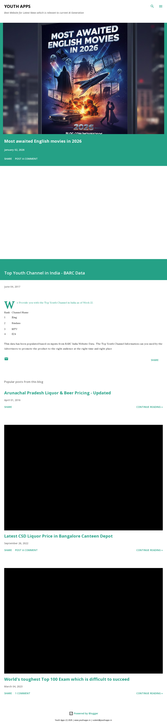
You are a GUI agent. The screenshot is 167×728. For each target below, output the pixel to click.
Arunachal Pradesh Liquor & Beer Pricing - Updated (57, 393)
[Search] (152, 6)
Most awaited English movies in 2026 (43, 141)
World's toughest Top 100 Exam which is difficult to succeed (66, 679)
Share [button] (8, 158)
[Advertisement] (83, 217)
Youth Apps (17, 6)
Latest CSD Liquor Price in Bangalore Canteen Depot (58, 536)
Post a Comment (26, 158)
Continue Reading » (149, 407)
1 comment (22, 693)
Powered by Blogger (83, 713)
